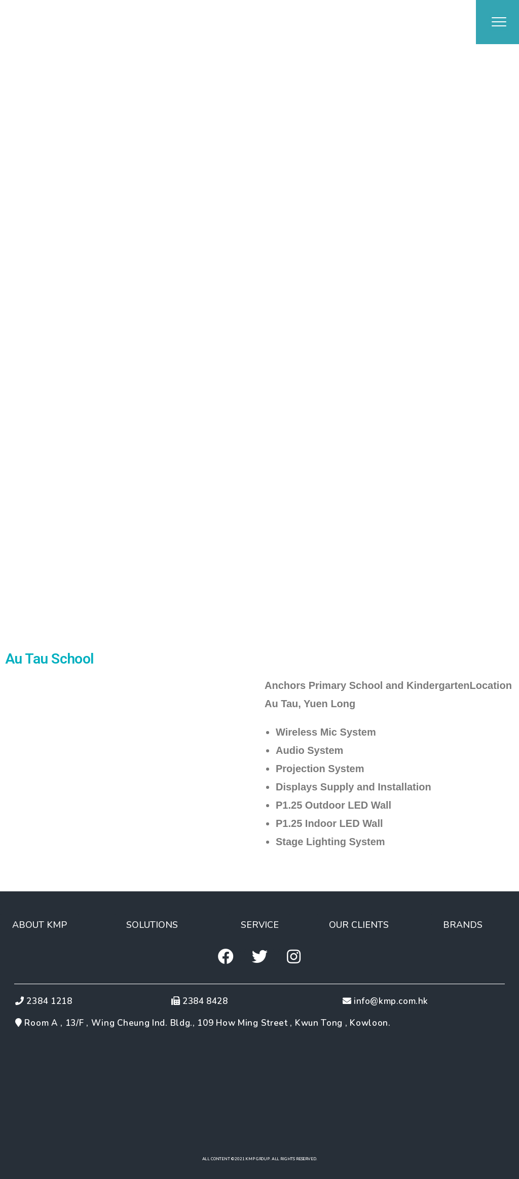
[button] (39, 924)
